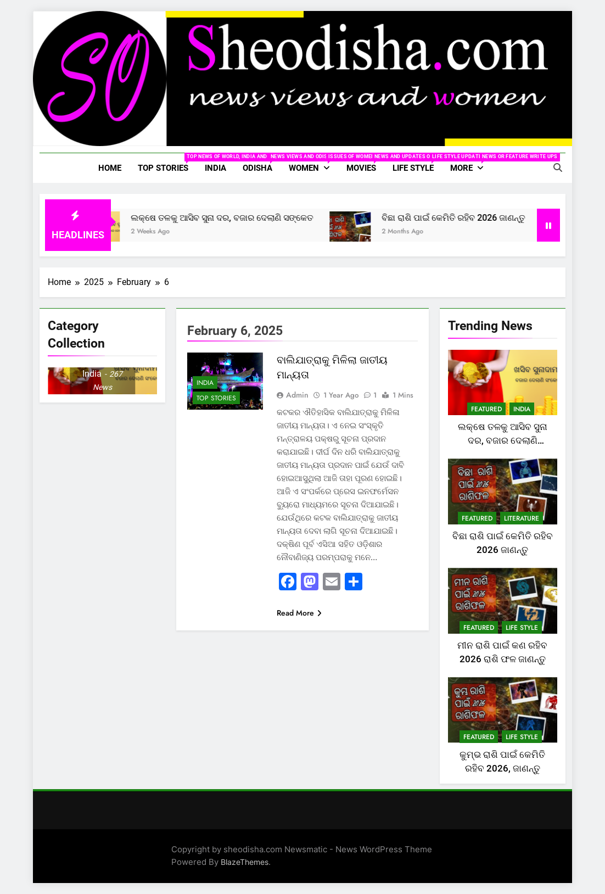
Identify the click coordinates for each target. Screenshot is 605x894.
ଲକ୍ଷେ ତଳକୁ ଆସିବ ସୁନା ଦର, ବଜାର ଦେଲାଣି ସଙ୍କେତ (239, 218)
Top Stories (167, 163)
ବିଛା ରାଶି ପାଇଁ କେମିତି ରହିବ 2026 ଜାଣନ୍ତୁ (470, 218)
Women (313, 163)
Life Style (417, 163)
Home (109, 168)
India (215, 168)
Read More (299, 612)
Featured (486, 409)
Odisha (262, 163)
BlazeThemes (244, 862)
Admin (297, 394)
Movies (365, 163)
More (471, 163)
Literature (521, 518)
